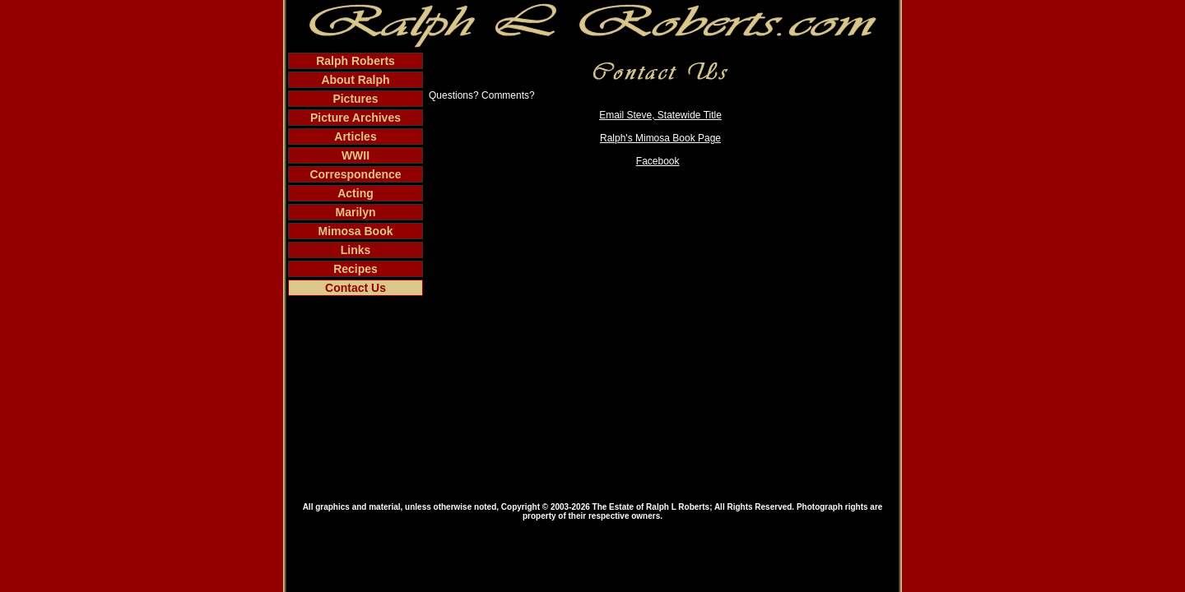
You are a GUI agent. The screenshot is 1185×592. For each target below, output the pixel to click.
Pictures (355, 98)
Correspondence (355, 174)
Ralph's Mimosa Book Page (660, 138)
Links (356, 250)
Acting (355, 193)
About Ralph (355, 79)
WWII (355, 155)
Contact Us (355, 287)
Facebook (658, 161)
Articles (355, 136)
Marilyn (355, 212)
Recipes (355, 268)
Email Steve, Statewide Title (660, 115)
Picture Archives (355, 117)
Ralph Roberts (355, 60)
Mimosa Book (355, 231)
